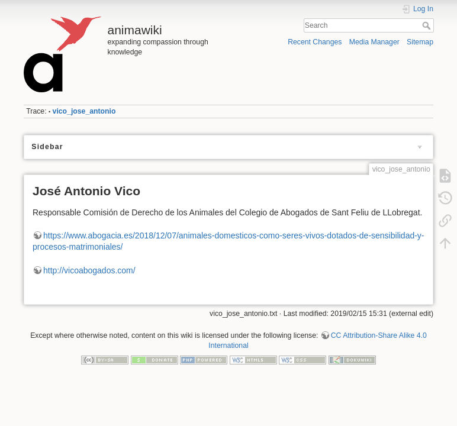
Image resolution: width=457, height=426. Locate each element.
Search (427, 25)
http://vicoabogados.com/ (89, 270)
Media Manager (374, 42)
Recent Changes (315, 42)
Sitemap (420, 42)
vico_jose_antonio (84, 111)
